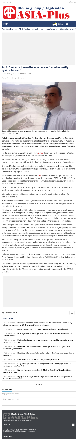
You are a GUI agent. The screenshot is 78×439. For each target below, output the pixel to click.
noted (40, 153)
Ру (4, 2)
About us (7, 425)
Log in (72, 2)
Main (5, 24)
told (39, 175)
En (10, 2)
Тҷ (7, 2)
